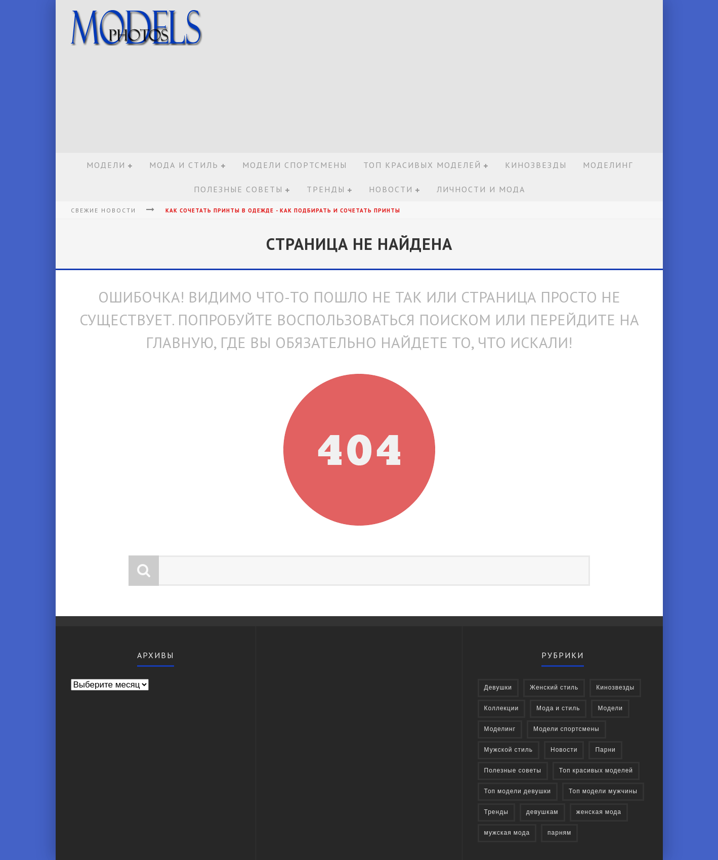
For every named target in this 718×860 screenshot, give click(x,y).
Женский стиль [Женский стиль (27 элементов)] (554, 687)
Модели (106, 165)
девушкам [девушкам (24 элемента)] (542, 812)
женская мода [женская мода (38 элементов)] (598, 812)
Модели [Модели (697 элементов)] (610, 708)
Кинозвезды (536, 165)
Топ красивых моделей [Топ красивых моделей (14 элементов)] (596, 770)
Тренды (326, 189)
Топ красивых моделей (422, 165)
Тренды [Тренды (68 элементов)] (496, 812)
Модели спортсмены (294, 165)
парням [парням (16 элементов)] (559, 833)
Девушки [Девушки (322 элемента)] (498, 687)
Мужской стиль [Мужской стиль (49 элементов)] (508, 750)
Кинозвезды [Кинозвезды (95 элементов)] (615, 687)
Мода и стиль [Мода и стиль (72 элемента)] (558, 708)
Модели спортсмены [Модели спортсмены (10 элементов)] (566, 729)
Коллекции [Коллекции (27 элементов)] (501, 708)
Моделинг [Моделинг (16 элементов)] (500, 729)
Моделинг (608, 165)
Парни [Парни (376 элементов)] (605, 750)
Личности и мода (481, 189)
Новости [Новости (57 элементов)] (564, 750)
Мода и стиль (184, 165)
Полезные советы (238, 189)
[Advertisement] (473, 77)
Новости (391, 189)
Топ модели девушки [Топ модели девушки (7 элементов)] (518, 791)
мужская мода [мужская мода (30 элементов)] (507, 833)
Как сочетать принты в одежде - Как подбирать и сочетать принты (282, 210)
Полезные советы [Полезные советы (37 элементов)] (512, 770)
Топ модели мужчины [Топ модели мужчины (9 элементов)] (603, 791)
